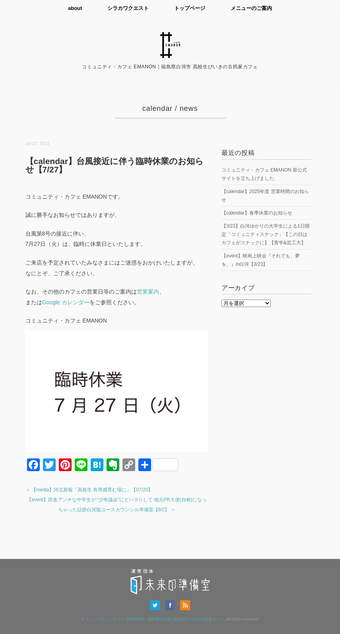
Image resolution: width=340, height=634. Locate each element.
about (75, 8)
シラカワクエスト (128, 8)
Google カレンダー (65, 302)
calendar (157, 108)
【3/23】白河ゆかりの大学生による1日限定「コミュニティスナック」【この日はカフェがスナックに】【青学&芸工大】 (265, 234)
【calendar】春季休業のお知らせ (256, 213)
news (189, 108)
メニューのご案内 (251, 8)
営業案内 (148, 291)
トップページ (189, 8)
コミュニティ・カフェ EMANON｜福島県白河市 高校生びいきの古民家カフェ (154, 619)
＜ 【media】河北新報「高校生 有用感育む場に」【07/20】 (89, 490)
